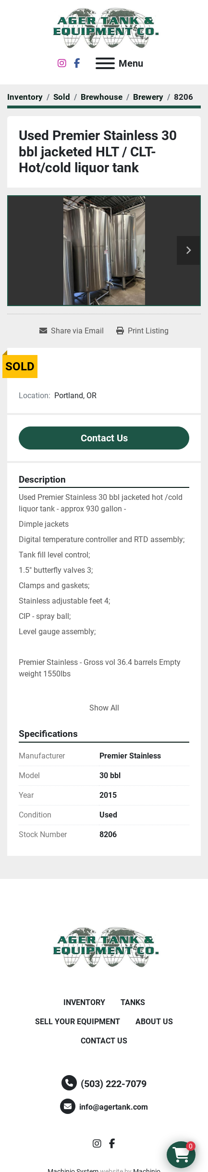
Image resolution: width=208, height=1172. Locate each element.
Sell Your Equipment (77, 1021)
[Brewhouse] (101, 97)
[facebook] (77, 63)
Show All (104, 707)
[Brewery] (148, 97)
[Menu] (105, 63)
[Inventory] (25, 97)
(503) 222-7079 (114, 1083)
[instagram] (62, 63)
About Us (154, 1021)
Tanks (133, 1002)
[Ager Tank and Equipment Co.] (104, 947)
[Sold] (61, 97)
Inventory (84, 1002)
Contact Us (104, 438)
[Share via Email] (71, 331)
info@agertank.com (113, 1107)
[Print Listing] (142, 331)
